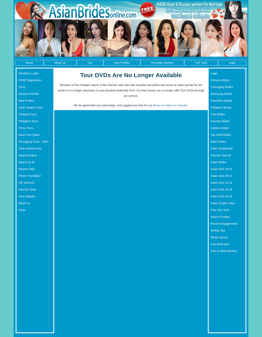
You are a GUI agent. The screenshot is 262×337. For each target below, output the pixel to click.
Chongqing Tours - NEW (33, 141)
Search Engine (27, 155)
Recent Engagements (224, 223)
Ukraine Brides (220, 128)
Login (232, 62)
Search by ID (26, 162)
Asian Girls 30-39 (221, 196)
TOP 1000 (201, 62)
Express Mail (26, 169)
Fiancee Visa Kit (221, 155)
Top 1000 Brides (221, 134)
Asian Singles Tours (30, 107)
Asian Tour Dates (29, 134)
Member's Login (28, 73)
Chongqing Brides (222, 87)
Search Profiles (220, 216)
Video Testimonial (222, 148)
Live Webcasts (220, 244)
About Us (60, 62)
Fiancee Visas (27, 189)
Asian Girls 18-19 (221, 169)
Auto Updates (27, 196)
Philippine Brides (221, 107)
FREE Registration (30, 80)
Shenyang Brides (221, 93)
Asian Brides (218, 162)
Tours (21, 87)
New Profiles (122, 62)
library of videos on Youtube (170, 105)
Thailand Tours (27, 114)
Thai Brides (218, 114)
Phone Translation (29, 175)
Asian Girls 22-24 (221, 182)
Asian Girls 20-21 (221, 175)
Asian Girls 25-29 (221, 189)
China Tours (25, 128)
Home (29, 62)
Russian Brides (220, 121)
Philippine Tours (28, 121)
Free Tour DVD (220, 210)
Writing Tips (218, 230)
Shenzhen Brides (221, 100)
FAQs (21, 210)
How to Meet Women (224, 251)
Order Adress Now (29, 148)
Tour (90, 62)
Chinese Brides (220, 80)
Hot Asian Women (162, 62)
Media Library (219, 237)
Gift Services (26, 182)
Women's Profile (28, 93)
